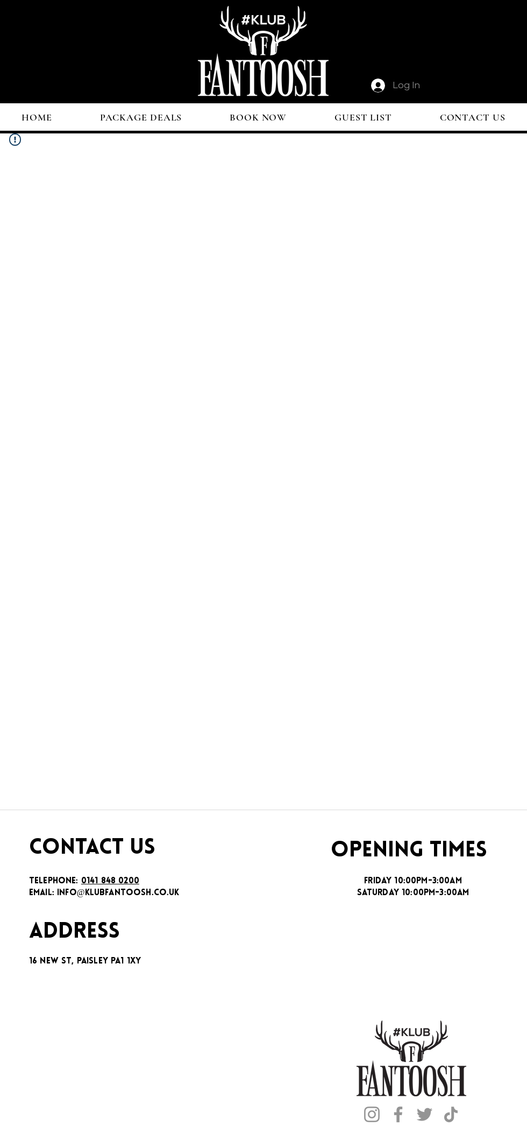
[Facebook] (398, 1114)
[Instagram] (371, 1114)
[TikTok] (450, 1114)
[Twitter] (424, 1114)
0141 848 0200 (110, 881)
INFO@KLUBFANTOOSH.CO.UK (118, 893)
